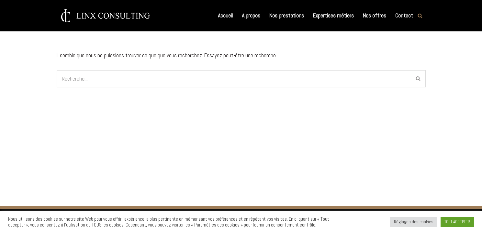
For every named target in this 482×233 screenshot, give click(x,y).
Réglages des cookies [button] (413, 222)
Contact (404, 15)
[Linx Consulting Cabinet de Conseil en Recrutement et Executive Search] (105, 16)
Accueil (225, 15)
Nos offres (374, 15)
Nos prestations (286, 15)
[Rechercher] (420, 15)
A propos (251, 15)
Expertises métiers (333, 15)
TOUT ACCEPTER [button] (457, 222)
